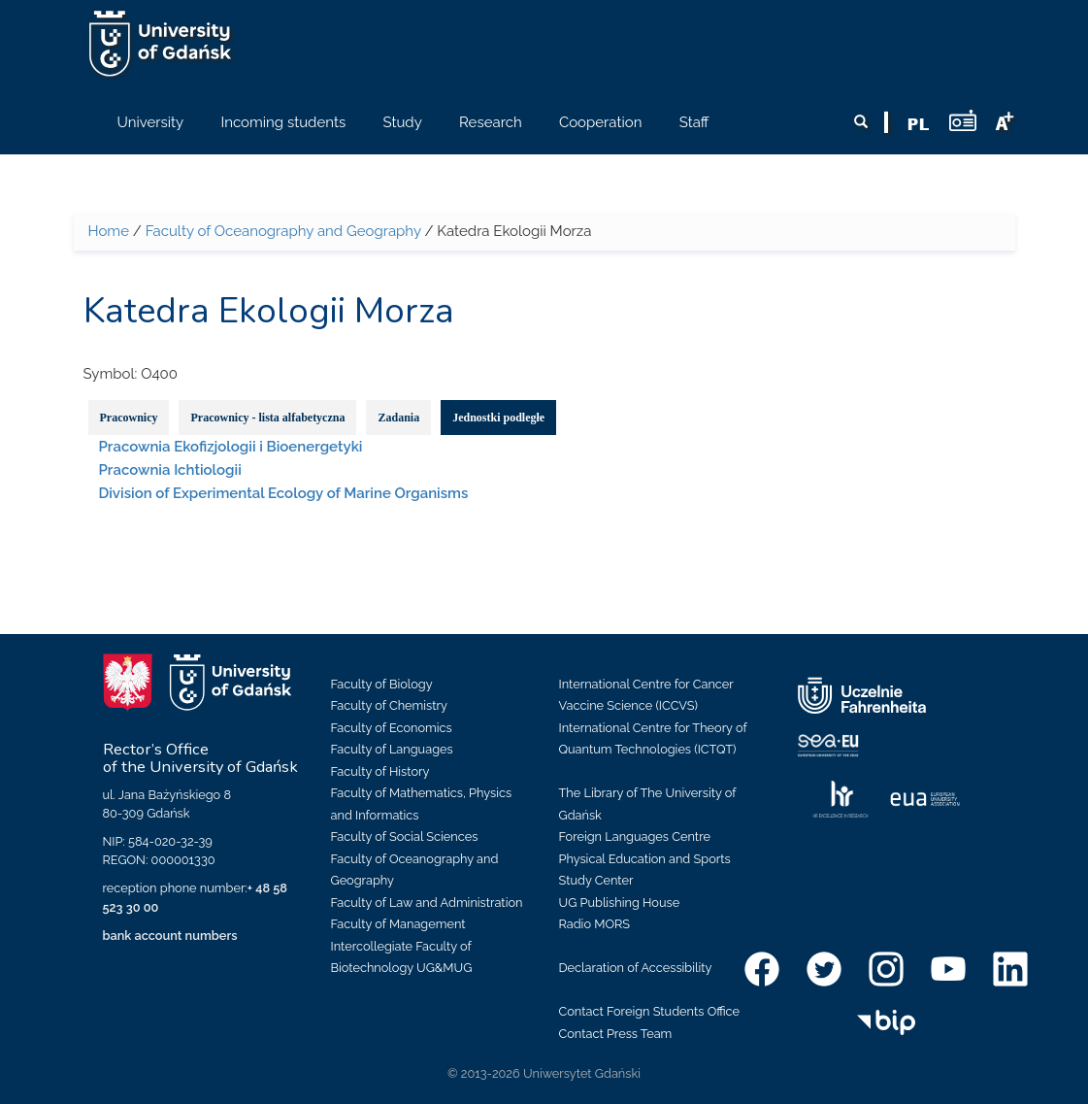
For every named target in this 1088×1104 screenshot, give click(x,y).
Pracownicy (129, 417)
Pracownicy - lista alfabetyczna (267, 417)
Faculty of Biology (382, 684)
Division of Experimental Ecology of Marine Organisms (284, 493)
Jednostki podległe (498, 417)
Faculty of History (380, 771)
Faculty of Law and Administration (427, 902)
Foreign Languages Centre (634, 836)
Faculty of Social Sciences (404, 836)
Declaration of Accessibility (635, 967)
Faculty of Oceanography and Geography (283, 231)
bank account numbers (170, 935)
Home (108, 231)
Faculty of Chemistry (389, 705)
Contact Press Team (616, 1033)
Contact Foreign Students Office (650, 1011)
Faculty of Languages (392, 749)
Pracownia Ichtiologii (170, 470)
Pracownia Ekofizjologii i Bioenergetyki (231, 446)
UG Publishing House (619, 902)
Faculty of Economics (391, 727)
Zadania (398, 417)
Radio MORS (595, 924)
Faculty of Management (398, 924)
